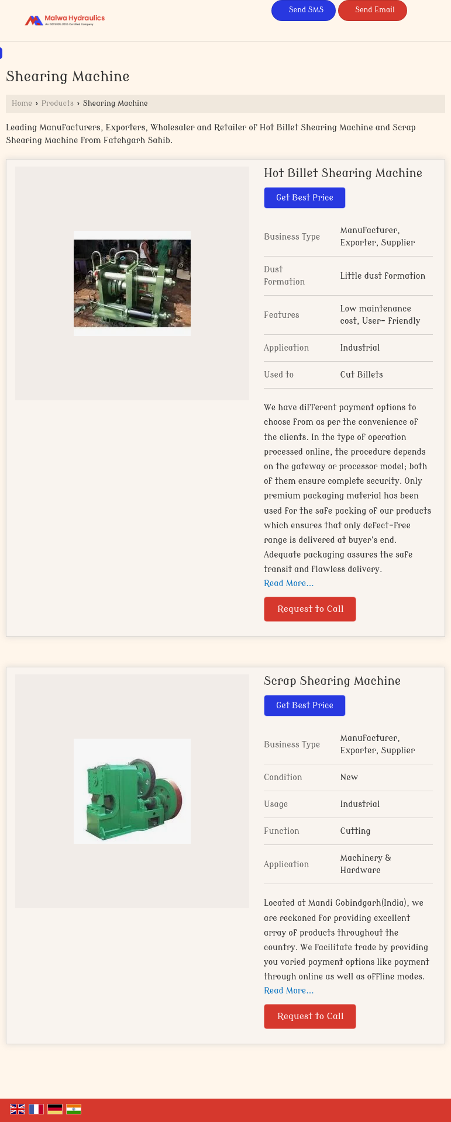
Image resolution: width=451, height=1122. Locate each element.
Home (22, 103)
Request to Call (310, 609)
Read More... (289, 583)
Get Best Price (304, 197)
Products (58, 103)
